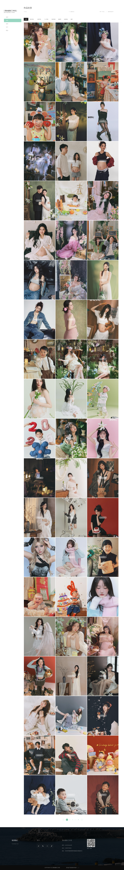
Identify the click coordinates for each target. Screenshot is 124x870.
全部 (26, 19)
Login (78, 867)
